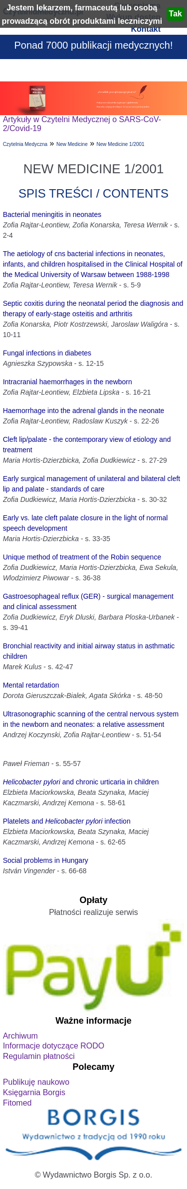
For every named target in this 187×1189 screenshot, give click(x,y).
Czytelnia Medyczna (25, 144)
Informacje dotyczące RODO (54, 1046)
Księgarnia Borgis (34, 1092)
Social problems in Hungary (45, 860)
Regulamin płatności (39, 1056)
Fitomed (17, 1103)
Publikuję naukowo (36, 1082)
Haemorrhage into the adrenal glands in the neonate (84, 411)
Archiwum (20, 1036)
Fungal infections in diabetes (47, 353)
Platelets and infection (67, 821)
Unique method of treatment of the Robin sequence (82, 557)
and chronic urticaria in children (81, 782)
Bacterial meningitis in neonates (52, 214)
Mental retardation (31, 685)
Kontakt (146, 29)
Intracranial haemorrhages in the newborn (67, 382)
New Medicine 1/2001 (121, 144)
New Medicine (72, 144)
